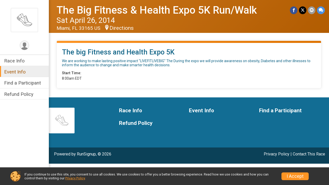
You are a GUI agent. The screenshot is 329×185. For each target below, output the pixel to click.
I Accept (295, 176)
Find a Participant (22, 83)
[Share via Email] (311, 10)
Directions (121, 28)
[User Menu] (24, 45)
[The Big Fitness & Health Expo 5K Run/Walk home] (24, 20)
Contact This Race (309, 154)
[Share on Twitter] (302, 10)
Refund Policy (18, 94)
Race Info (14, 60)
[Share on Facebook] (293, 10)
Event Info (15, 72)
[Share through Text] (321, 10)
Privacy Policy (276, 154)
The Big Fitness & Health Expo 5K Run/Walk (157, 10)
